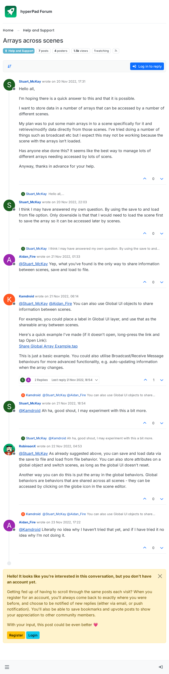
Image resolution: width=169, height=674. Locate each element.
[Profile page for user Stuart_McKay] (9, 85)
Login (32, 635)
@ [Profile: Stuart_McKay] (33, 263)
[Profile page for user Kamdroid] (9, 299)
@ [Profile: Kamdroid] (30, 410)
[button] (7, 667)
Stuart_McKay (30, 81)
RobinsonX (27, 446)
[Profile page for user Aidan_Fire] (9, 260)
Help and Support (18, 51)
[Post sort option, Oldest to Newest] (9, 66)
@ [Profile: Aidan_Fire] (60, 303)
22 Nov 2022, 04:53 (66, 446)
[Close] (160, 576)
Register (16, 635)
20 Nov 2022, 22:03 (72, 202)
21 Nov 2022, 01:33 (65, 256)
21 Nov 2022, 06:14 (64, 296)
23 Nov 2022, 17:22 (66, 522)
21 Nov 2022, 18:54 (71, 403)
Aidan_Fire (27, 256)
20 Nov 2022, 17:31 (71, 81)
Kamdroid (26, 296)
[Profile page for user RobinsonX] (9, 449)
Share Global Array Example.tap (48, 346)
